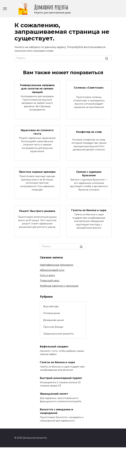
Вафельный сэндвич (54, 346)
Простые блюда (53, 326)
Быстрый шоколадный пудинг (61, 378)
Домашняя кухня (53, 320)
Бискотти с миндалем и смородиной (56, 411)
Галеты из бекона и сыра (88, 210)
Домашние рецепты (51, 7)
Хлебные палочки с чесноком (59, 285)
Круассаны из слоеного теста (37, 132)
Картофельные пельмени (56, 264)
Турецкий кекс (49, 280)
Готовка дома (51, 313)
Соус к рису (47, 275)
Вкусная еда (50, 306)
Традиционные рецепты (58, 333)
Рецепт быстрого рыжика (37, 211)
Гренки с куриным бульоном (88, 173)
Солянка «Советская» (89, 87)
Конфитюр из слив (89, 131)
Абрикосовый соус (52, 270)
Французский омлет (54, 393)
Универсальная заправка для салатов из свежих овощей (37, 88)
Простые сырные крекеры (37, 171)
